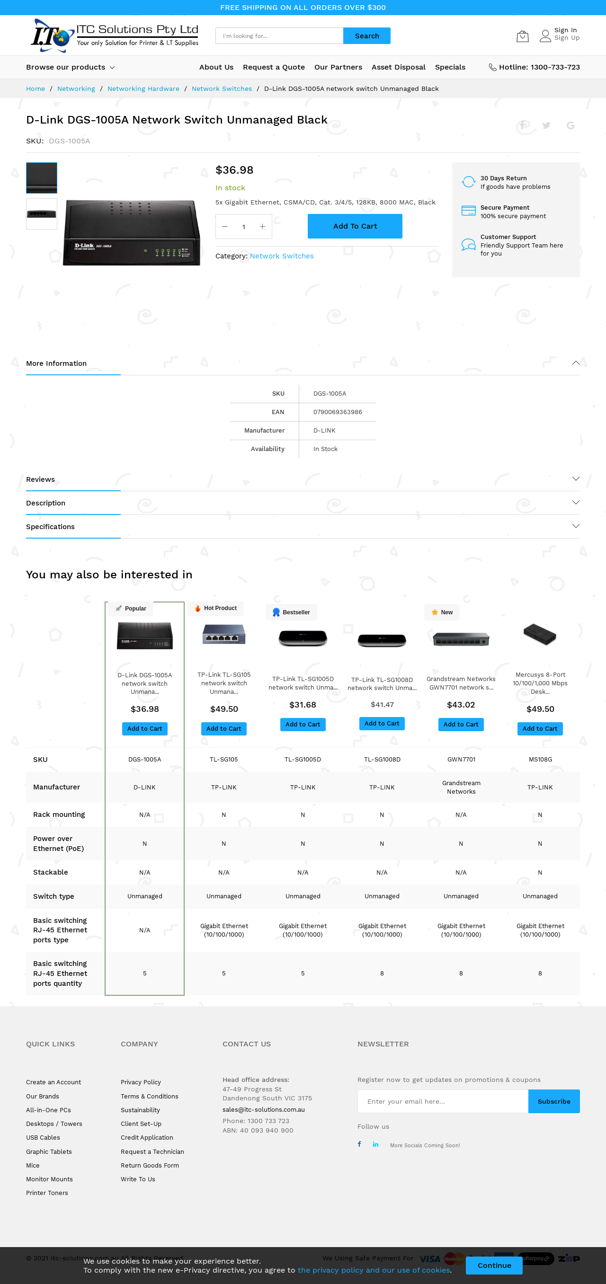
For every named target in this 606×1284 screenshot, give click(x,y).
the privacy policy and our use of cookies (374, 1270)
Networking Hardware (143, 88)
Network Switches (222, 88)
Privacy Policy (141, 1082)
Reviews (40, 479)
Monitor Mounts (49, 1179)
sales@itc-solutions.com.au (264, 1109)
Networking (76, 88)
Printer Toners (47, 1192)
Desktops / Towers (54, 1123)
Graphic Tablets (49, 1151)
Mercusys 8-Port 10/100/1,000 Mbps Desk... (540, 683)
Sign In (565, 30)
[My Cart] (523, 36)
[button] (41, 214)
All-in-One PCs (48, 1110)
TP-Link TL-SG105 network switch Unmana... (224, 683)
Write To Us (138, 1179)
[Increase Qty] (262, 227)
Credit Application (147, 1137)
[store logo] (113, 35)
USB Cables (43, 1137)
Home (35, 88)
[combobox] (279, 35)
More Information (56, 363)
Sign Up (567, 37)
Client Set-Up (141, 1123)
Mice (33, 1165)
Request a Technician (152, 1151)
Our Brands (42, 1096)
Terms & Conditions (149, 1096)
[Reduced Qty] (224, 227)
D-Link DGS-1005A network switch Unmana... (144, 684)
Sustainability (140, 1110)
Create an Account (53, 1082)
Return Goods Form (150, 1165)
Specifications (50, 526)
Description (45, 503)
